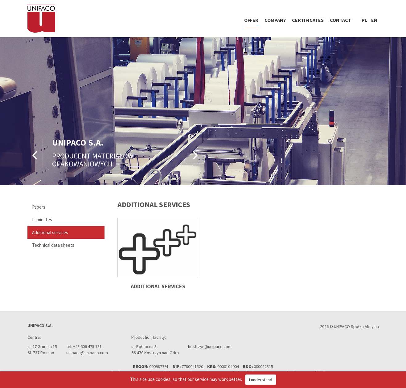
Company (275, 20)
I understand (260, 379)
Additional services (50, 232)
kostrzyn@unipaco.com (210, 346)
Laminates (42, 219)
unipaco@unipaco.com (87, 352)
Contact (340, 20)
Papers (38, 207)
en (374, 20)
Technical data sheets (53, 245)
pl (364, 20)
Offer (251, 20)
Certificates (308, 20)
